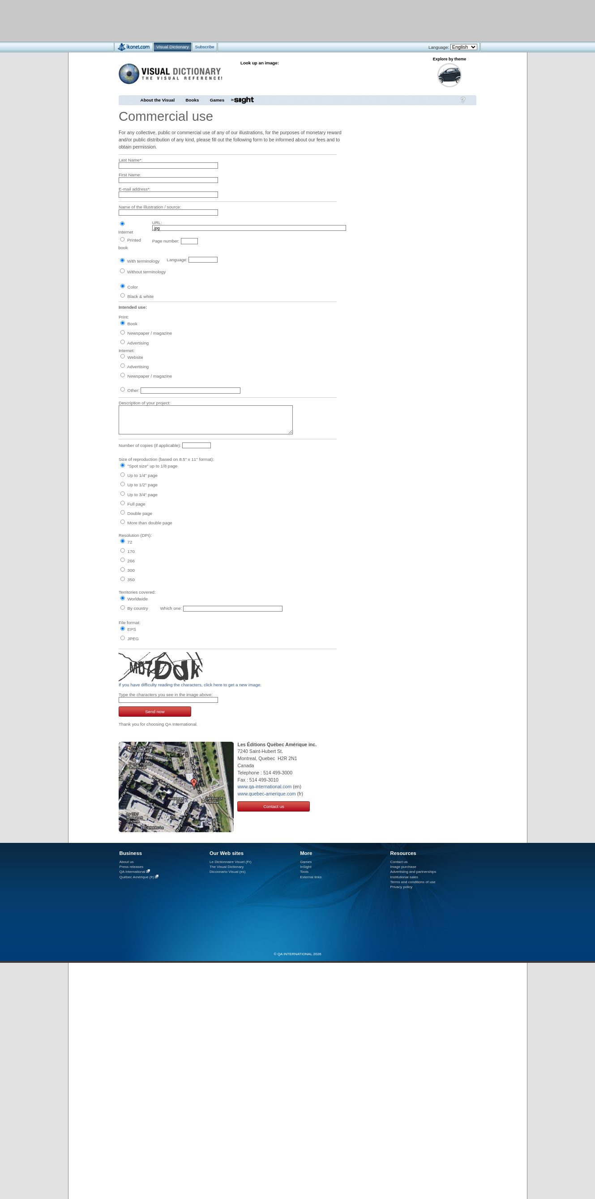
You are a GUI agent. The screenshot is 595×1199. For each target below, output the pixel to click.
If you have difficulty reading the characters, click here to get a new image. (190, 684)
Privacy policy (401, 887)
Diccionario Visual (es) (228, 872)
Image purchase (403, 867)
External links (310, 877)
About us (127, 862)
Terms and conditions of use (413, 882)
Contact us (273, 806)
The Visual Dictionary (227, 867)
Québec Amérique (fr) (137, 877)
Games (217, 100)
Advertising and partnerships (413, 872)
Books (192, 100)
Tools (304, 872)
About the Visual (158, 100)
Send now (154, 711)
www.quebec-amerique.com (266, 793)
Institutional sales (404, 877)
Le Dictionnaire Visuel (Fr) (231, 862)
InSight (305, 867)
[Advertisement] (271, 20)
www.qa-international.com (264, 786)
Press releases (132, 867)
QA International (133, 872)
